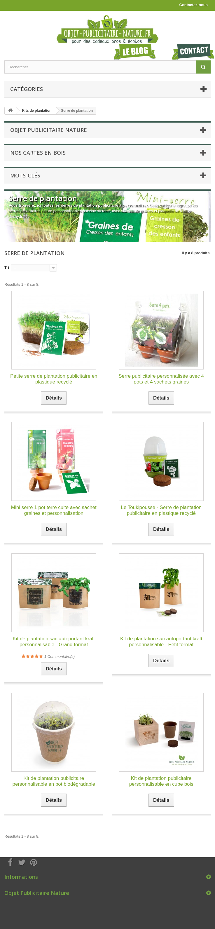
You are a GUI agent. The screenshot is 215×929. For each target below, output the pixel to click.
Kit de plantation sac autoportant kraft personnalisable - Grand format (54, 641)
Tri (6, 267)
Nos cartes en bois (38, 152)
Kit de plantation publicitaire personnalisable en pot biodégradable (53, 781)
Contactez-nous (193, 5)
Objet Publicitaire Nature (48, 129)
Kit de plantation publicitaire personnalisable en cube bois (161, 781)
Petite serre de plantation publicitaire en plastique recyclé (53, 379)
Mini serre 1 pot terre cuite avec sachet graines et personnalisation (54, 510)
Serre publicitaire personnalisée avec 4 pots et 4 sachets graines (161, 379)
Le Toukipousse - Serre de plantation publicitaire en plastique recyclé (161, 510)
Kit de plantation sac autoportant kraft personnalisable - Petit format (161, 641)
